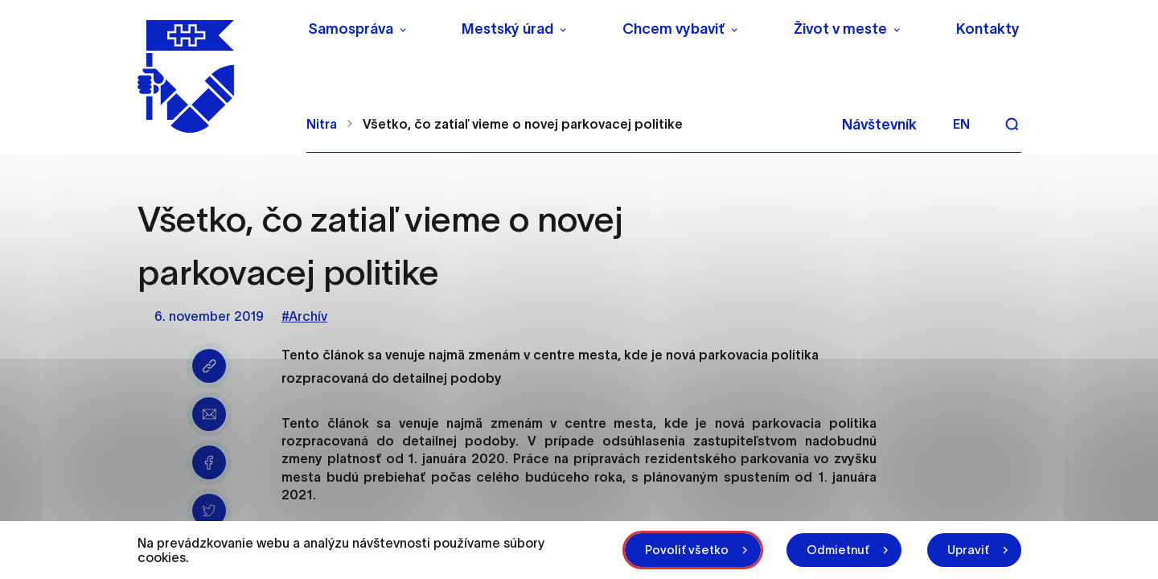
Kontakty (988, 29)
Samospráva (350, 29)
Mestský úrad (507, 29)
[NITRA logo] (212, 76)
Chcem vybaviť (673, 29)
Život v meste (840, 29)
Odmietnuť (838, 549)
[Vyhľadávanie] (1011, 123)
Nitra (321, 124)
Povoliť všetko (687, 549)
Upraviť (968, 549)
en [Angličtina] (961, 124)
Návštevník (879, 125)
